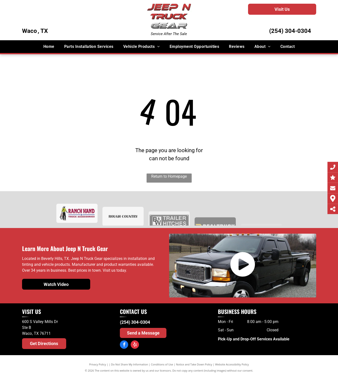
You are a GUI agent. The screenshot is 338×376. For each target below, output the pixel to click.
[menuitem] (48, 46)
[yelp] (135, 345)
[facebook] (124, 345)
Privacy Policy (97, 364)
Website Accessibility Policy (232, 364)
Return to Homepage (169, 176)
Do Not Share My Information (129, 364)
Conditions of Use (162, 364)
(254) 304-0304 (290, 30)
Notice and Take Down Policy (194, 364)
